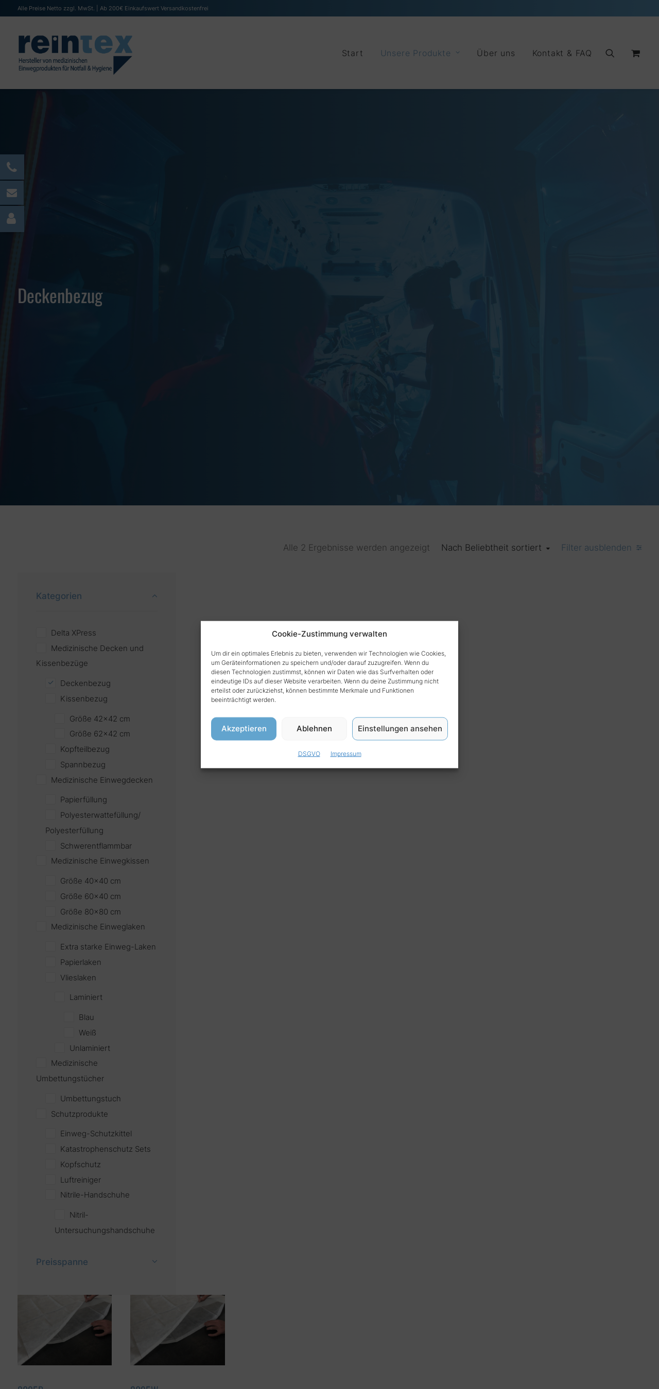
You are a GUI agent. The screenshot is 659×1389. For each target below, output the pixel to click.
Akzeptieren (244, 728)
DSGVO (309, 753)
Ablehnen (314, 728)
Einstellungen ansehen (400, 728)
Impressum (346, 753)
